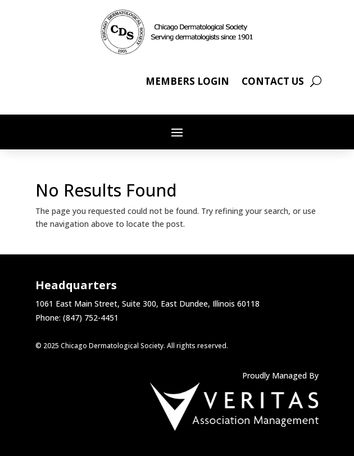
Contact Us (273, 82)
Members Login (187, 82)
